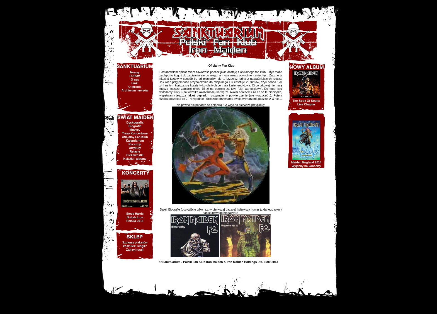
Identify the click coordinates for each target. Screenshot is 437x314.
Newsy (135, 72)
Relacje (135, 151)
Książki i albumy (135, 158)
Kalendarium (135, 140)
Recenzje (134, 144)
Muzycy (135, 129)
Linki (135, 83)
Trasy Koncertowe (135, 133)
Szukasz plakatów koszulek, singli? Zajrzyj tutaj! (135, 246)
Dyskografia (134, 122)
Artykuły (135, 147)
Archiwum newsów (135, 90)
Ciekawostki (135, 155)
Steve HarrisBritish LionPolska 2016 (135, 217)
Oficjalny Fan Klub (135, 137)
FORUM (134, 76)
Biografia (134, 126)
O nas (135, 79)
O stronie (135, 86)
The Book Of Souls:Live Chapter (306, 102)
